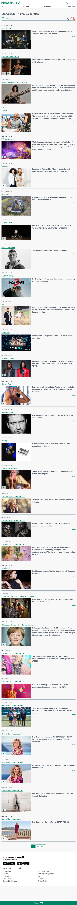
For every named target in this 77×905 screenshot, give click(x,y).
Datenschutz (7, 878)
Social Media (42, 881)
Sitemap (41, 878)
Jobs (39, 876)
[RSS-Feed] (74, 18)
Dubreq (4, 441)
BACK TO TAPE (7, 276)
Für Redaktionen (43, 871)
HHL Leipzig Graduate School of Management (18, 625)
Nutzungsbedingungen (46, 874)
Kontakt (5, 874)
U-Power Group (7, 412)
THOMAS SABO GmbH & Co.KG (13, 497)
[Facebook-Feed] (71, 18)
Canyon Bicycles (7, 223)
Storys (4, 6)
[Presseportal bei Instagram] (19, 868)
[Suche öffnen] (67, 3)
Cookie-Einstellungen (10, 881)
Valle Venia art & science (10, 56)
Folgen (38, 903)
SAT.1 (4, 304)
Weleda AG (6, 166)
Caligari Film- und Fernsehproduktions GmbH (18, 596)
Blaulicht (25, 6)
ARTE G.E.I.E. (7, 28)
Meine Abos (71, 6)
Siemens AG (6, 333)
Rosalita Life (6, 568)
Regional (47, 6)
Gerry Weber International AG (12, 705)
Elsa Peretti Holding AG (10, 468)
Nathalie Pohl (6, 384)
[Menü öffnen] (73, 3)
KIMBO (4, 111)
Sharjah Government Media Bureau (14, 82)
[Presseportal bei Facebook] (13, 868)
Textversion (7, 876)
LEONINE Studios (8, 358)
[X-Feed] (67, 18)
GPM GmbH (6, 194)
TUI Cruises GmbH (8, 139)
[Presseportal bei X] (16, 868)
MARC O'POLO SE (8, 247)
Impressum (7, 871)
